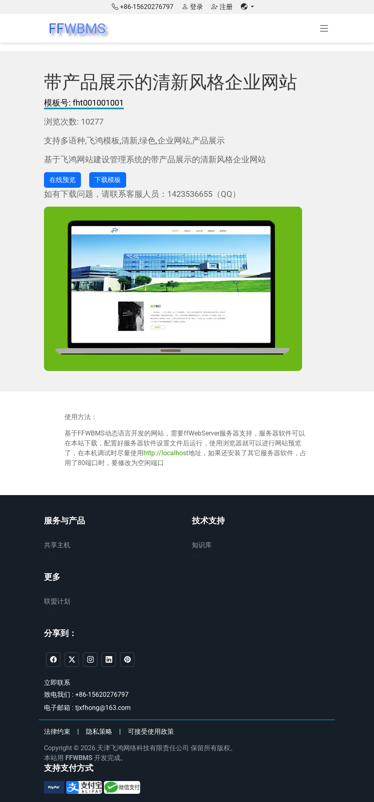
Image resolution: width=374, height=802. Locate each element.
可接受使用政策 (151, 731)
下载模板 (108, 180)
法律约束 (57, 731)
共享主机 (57, 545)
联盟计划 (57, 601)
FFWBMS (78, 758)
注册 (222, 7)
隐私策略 (99, 731)
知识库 (202, 545)
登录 (192, 7)
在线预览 (62, 180)
